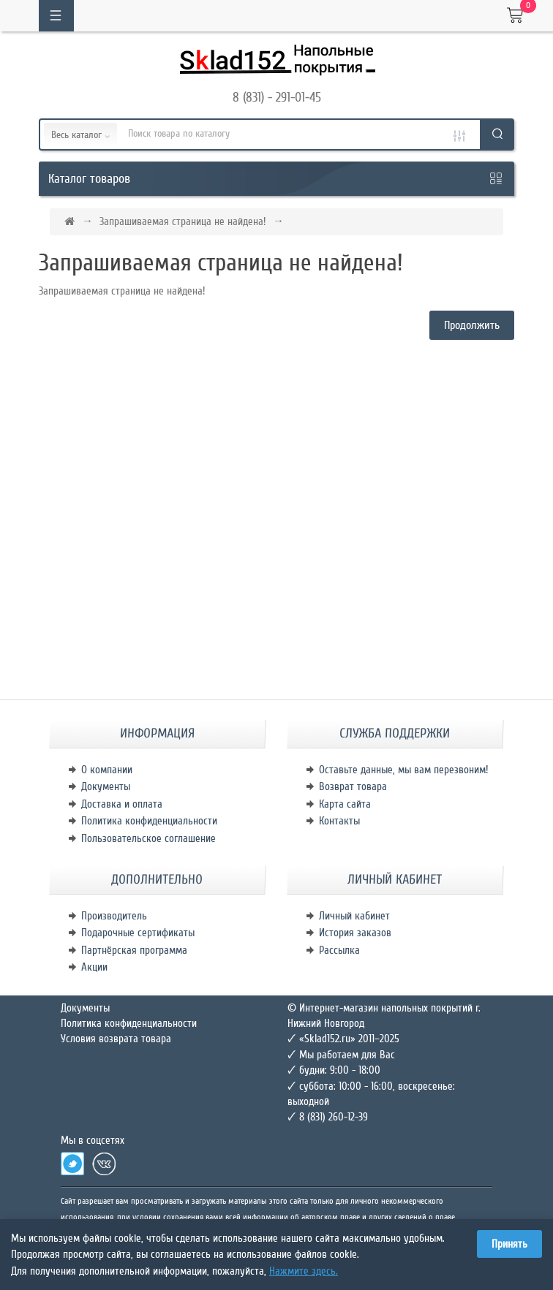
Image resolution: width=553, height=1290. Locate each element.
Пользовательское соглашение (148, 838)
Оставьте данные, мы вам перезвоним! (403, 769)
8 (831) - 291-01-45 (277, 97)
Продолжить (472, 325)
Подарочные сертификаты (138, 932)
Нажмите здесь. (303, 1271)
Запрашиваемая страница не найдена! (182, 221)
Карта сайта (345, 804)
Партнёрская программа (134, 950)
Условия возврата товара (116, 1038)
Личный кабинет (354, 915)
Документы (105, 786)
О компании (106, 769)
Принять (509, 1244)
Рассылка (339, 950)
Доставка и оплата (121, 804)
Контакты (339, 820)
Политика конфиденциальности (149, 820)
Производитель (114, 915)
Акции (94, 967)
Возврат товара (353, 786)
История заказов (355, 932)
